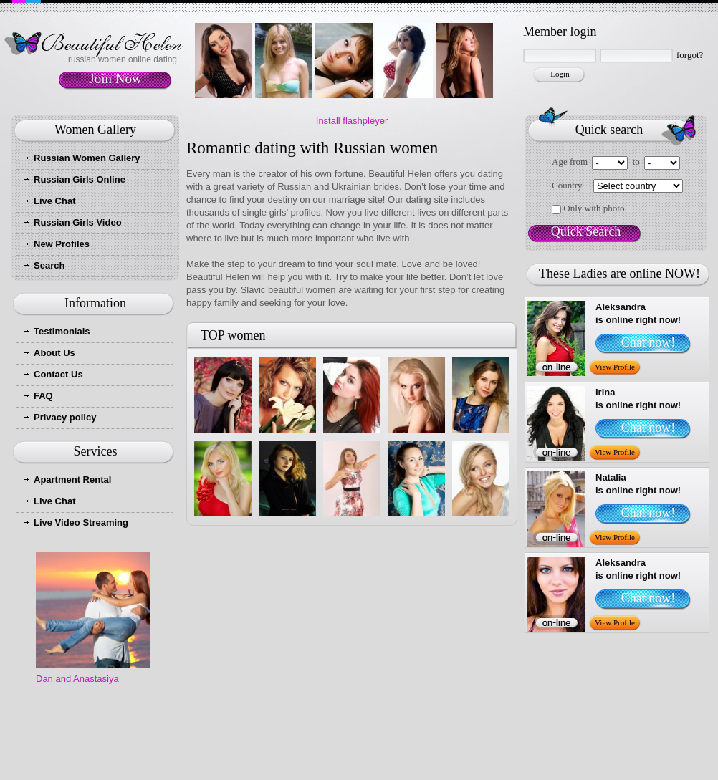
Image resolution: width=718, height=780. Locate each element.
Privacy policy (65, 417)
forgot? (689, 54)
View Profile (615, 366)
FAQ (43, 395)
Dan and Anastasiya (77, 678)
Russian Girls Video (78, 222)
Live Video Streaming (81, 522)
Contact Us (58, 374)
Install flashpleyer (352, 120)
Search (49, 265)
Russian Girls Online (79, 179)
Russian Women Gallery (87, 158)
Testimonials (62, 331)
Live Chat (55, 201)
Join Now (115, 78)
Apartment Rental (72, 479)
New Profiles (62, 244)
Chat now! (648, 342)
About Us (54, 352)
